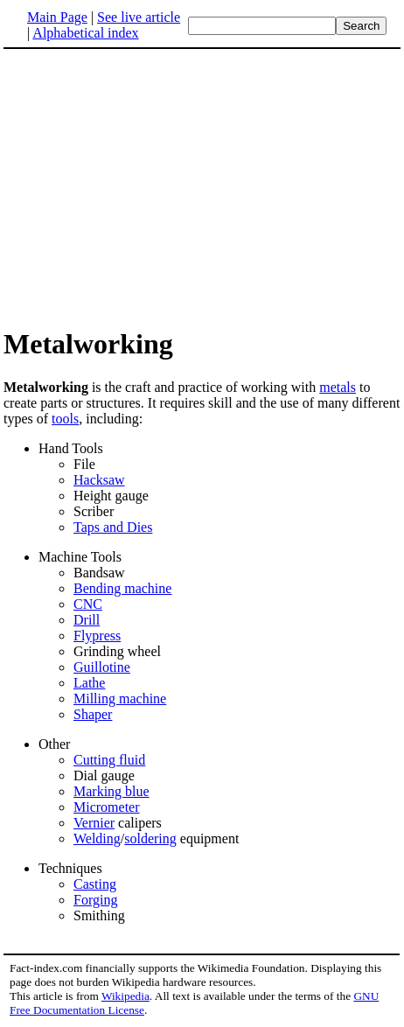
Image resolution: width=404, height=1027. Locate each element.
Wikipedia (125, 996)
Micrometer (106, 807)
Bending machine (122, 588)
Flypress (97, 635)
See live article (138, 17)
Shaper (92, 714)
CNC (87, 604)
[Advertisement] (150, 187)
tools (65, 418)
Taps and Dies (112, 527)
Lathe (89, 682)
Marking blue (111, 791)
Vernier (94, 822)
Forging (95, 899)
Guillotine (101, 667)
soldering (150, 838)
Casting (94, 884)
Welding (97, 838)
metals (337, 387)
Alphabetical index (85, 32)
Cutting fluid (109, 759)
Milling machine (119, 698)
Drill (86, 619)
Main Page (57, 17)
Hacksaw (99, 479)
